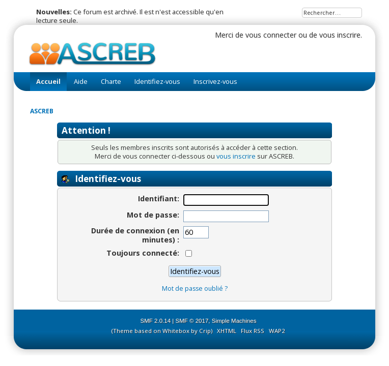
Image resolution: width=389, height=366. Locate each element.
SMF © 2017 (192, 321)
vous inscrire (339, 35)
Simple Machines (234, 321)
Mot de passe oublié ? (195, 288)
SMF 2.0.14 (156, 321)
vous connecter (270, 35)
